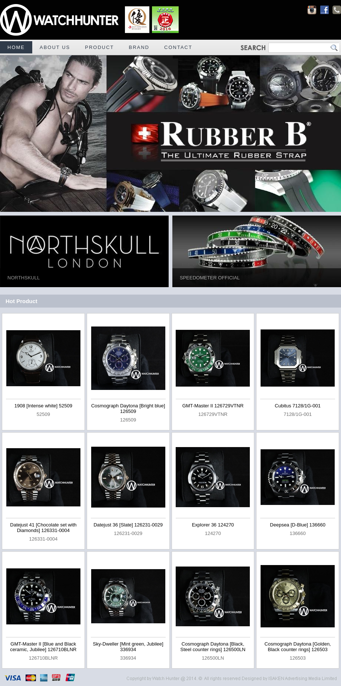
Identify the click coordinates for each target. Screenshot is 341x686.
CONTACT (178, 47)
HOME (16, 47)
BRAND (139, 47)
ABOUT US (55, 47)
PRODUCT (99, 47)
